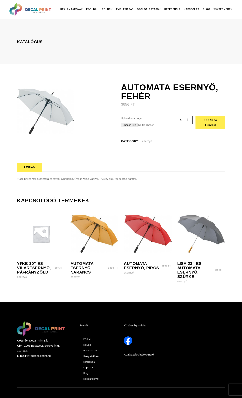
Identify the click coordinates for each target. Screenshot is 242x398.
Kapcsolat (88, 367)
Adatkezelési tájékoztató (139, 354)
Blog (85, 373)
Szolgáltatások (91, 356)
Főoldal (87, 339)
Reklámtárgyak (91, 379)
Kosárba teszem (210, 122)
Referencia (89, 362)
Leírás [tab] (29, 167)
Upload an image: (132, 118)
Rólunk (87, 345)
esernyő (147, 141)
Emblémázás (90, 350)
